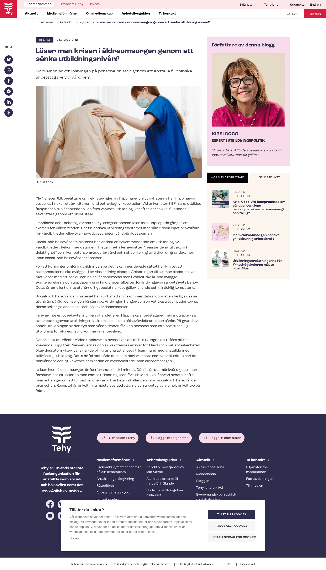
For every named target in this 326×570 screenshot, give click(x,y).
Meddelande (206, 474)
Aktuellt (65, 22)
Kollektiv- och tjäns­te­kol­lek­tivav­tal (166, 470)
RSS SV (227, 564)
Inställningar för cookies (233, 537)
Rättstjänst (105, 485)
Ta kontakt (256, 460)
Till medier (254, 485)
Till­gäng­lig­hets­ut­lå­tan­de (196, 564)
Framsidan (45, 22)
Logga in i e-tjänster (172, 438)
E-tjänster (247, 4)
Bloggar (83, 22)
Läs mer (74, 538)
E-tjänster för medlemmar (257, 470)
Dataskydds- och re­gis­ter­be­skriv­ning (142, 564)
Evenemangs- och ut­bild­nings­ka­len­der (216, 497)
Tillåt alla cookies (231, 514)
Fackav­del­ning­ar (259, 479)
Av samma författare (227, 177)
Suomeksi (297, 4)
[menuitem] (300, 5)
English (315, 4)
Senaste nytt (269, 177)
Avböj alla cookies (232, 525)
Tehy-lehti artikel (209, 488)
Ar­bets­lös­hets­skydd (112, 492)
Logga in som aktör (225, 438)
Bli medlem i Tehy (121, 438)
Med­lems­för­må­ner (113, 460)
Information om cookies (89, 564)
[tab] (228, 178)
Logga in (315, 14)
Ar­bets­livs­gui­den (162, 460)
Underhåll (247, 564)
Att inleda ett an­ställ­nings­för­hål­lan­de (162, 481)
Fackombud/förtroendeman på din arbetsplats (116, 470)
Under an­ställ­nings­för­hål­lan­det (164, 493)
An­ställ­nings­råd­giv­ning (115, 479)
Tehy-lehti (271, 4)
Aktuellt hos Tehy (210, 467)
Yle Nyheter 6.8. (49, 198)
